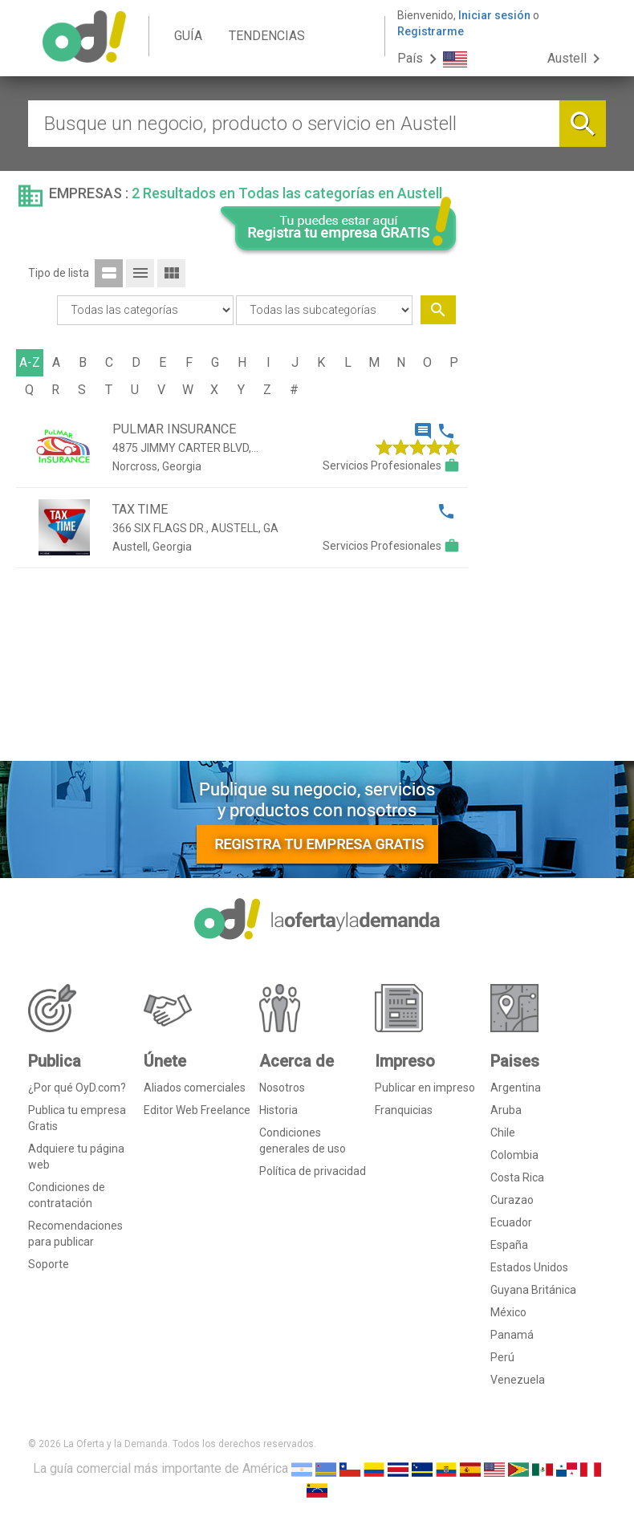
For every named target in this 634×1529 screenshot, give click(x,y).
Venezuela (517, 1379)
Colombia (514, 1155)
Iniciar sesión (494, 15)
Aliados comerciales (195, 1087)
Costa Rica (517, 1177)
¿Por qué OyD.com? (77, 1087)
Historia (278, 1110)
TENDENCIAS (267, 35)
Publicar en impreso (425, 1087)
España (509, 1244)
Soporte (48, 1264)
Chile (502, 1132)
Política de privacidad (312, 1171)
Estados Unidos (529, 1267)
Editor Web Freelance (197, 1110)
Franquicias (404, 1110)
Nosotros (282, 1087)
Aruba (506, 1110)
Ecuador (511, 1222)
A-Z (29, 362)
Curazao (512, 1200)
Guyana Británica (533, 1289)
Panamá (512, 1334)
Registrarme (430, 31)
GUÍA (188, 35)
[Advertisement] (543, 504)
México (508, 1312)
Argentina (515, 1087)
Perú (502, 1357)
